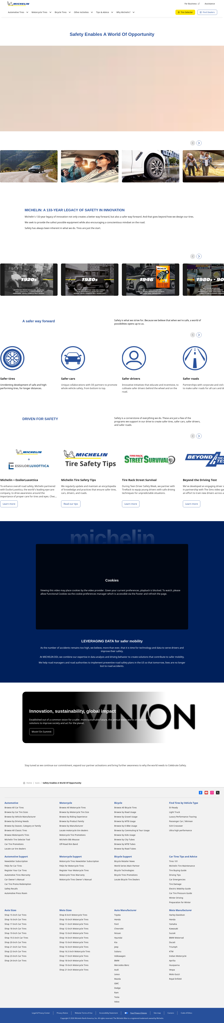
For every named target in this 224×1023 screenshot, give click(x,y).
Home (27, 782)
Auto (37, 782)
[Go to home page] (18, 3)
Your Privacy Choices (136, 1013)
